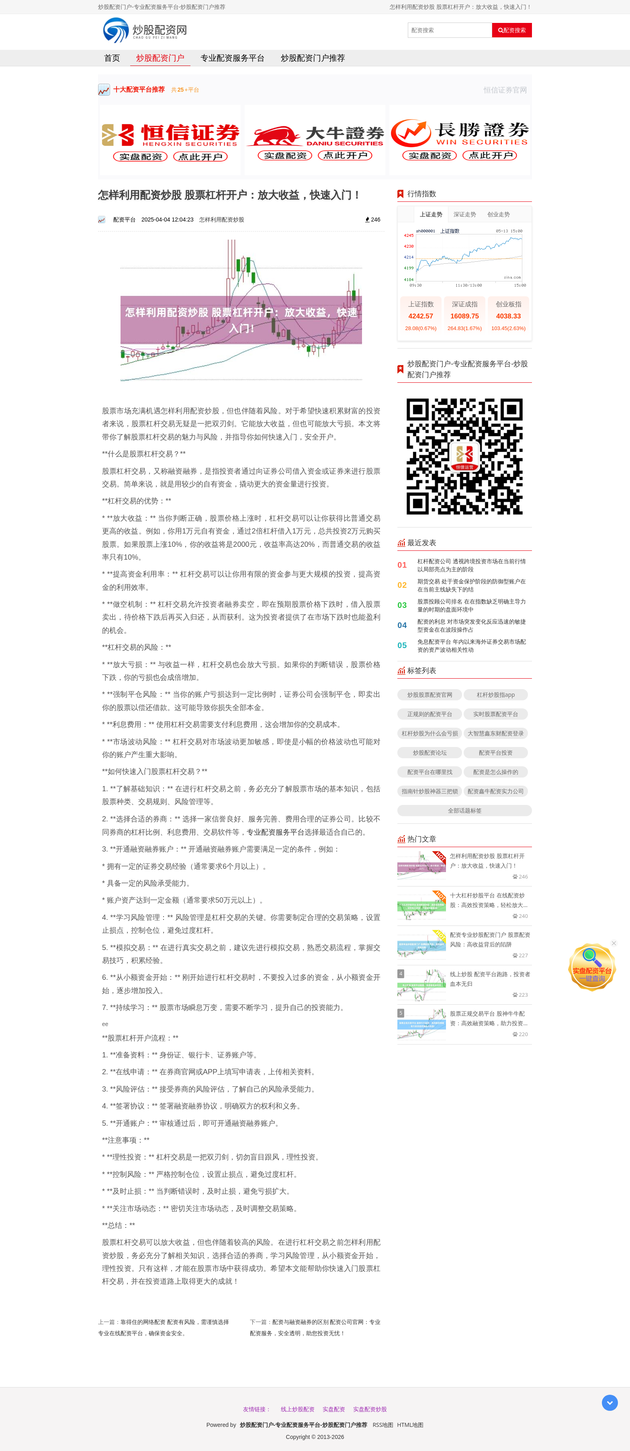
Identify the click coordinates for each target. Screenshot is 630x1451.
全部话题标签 (465, 810)
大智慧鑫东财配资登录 (496, 733)
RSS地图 (382, 1424)
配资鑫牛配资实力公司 (496, 791)
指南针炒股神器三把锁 (430, 791)
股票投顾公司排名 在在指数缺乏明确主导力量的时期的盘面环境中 (471, 605)
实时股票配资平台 (495, 714)
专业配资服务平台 (232, 57)
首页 (112, 57)
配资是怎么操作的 (495, 772)
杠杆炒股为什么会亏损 (430, 733)
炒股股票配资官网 (429, 694)
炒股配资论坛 (430, 752)
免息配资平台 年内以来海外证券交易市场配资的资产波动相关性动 (471, 645)
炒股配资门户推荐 (313, 57)
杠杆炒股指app (496, 694)
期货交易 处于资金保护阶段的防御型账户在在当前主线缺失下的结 (471, 585)
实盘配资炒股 (370, 1409)
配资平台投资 (496, 752)
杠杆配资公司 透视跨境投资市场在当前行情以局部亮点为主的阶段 (471, 565)
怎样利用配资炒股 (221, 219)
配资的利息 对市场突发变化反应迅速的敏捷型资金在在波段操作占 (471, 625)
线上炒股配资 (298, 1409)
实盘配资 (334, 1409)
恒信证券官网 (508, 89)
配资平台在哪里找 (429, 772)
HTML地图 (410, 1424)
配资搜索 (512, 30)
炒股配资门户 (160, 57)
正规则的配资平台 (429, 714)
